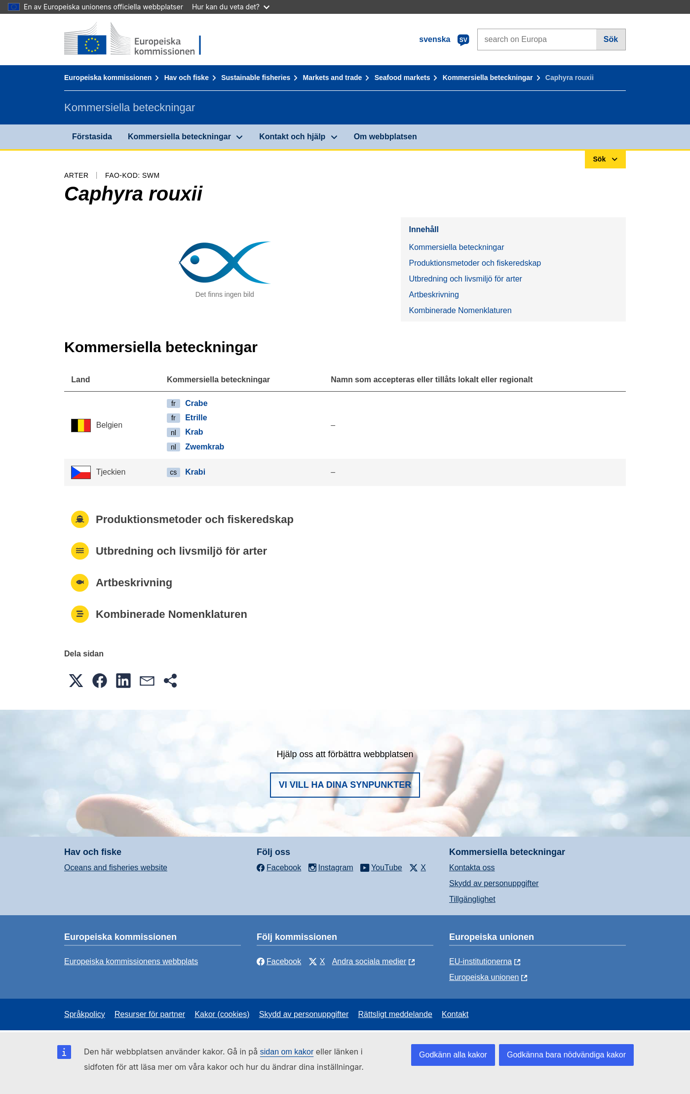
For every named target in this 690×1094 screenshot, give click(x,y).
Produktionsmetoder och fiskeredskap (475, 263)
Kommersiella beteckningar (488, 77)
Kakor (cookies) (221, 1014)
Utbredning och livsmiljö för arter (465, 279)
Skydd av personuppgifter (493, 883)
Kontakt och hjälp (292, 136)
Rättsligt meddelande (395, 1014)
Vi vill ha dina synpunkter (345, 785)
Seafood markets (402, 77)
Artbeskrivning (434, 294)
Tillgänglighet (472, 899)
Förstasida (92, 136)
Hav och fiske (186, 77)
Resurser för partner (150, 1014)
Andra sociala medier (369, 961)
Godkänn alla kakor (453, 1055)
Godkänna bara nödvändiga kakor (566, 1055)
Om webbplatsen (385, 136)
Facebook (279, 961)
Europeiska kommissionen (108, 77)
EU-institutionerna (480, 961)
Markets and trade (332, 77)
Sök (611, 39)
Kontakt (455, 1014)
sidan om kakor (287, 1052)
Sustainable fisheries (255, 77)
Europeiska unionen (484, 977)
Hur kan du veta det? (230, 6)
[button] (76, 680)
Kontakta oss (472, 867)
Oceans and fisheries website (115, 867)
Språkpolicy (84, 1014)
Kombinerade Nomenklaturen (460, 310)
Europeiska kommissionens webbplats (131, 961)
